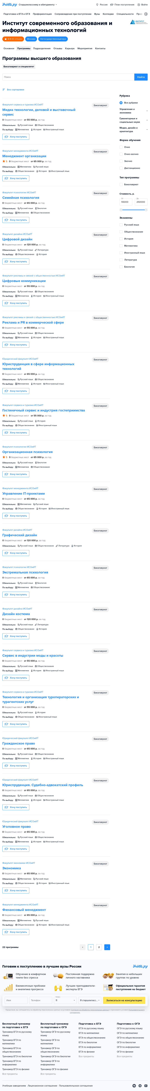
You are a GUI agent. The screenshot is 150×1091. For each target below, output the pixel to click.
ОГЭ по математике (127, 1033)
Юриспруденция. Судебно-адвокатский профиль (42, 785)
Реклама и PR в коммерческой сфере (33, 322)
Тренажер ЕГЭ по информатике (11, 1063)
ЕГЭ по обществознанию (92, 1037)
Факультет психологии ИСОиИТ (19, 192)
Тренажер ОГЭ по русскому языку (55, 1033)
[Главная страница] (9, 4)
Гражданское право (18, 743)
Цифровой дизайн (17, 239)
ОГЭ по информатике (128, 1047)
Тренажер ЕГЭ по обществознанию (11, 1050)
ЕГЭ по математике (89, 1033)
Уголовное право (16, 826)
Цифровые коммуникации (24, 281)
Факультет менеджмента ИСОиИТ (20, 150)
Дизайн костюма (16, 614)
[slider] (121, 209)
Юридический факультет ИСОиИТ (20, 358)
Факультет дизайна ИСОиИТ (17, 234)
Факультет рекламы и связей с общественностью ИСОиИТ (33, 275)
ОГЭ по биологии (126, 1042)
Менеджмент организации (24, 156)
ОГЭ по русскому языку (130, 1028)
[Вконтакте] (134, 1085)
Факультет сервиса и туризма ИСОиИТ (22, 104)
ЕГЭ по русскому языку (91, 1028)
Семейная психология (20, 198)
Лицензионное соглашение (42, 1085)
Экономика (11, 868)
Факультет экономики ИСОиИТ (18, 863)
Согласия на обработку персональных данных (90, 1010)
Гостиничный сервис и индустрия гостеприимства (43, 410)
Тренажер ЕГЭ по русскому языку (17, 1033)
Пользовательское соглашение (76, 1085)
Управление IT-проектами (23, 493)
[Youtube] (146, 1085)
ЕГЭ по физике (87, 1051)
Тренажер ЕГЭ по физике (15, 1069)
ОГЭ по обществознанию (130, 1037)
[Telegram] (140, 1085)
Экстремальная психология (25, 572)
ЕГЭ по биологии (88, 1042)
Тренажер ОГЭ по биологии (55, 1056)
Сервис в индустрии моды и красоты (32, 655)
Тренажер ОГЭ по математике (50, 1042)
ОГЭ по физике (125, 1051)
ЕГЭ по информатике (90, 1047)
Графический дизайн (19, 535)
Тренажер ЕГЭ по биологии (17, 1056)
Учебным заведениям (14, 1085)
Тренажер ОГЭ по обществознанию (50, 1050)
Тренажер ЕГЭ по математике (11, 1042)
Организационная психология (27, 452)
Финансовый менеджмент (24, 910)
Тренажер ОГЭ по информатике (50, 1063)
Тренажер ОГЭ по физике (54, 1069)
